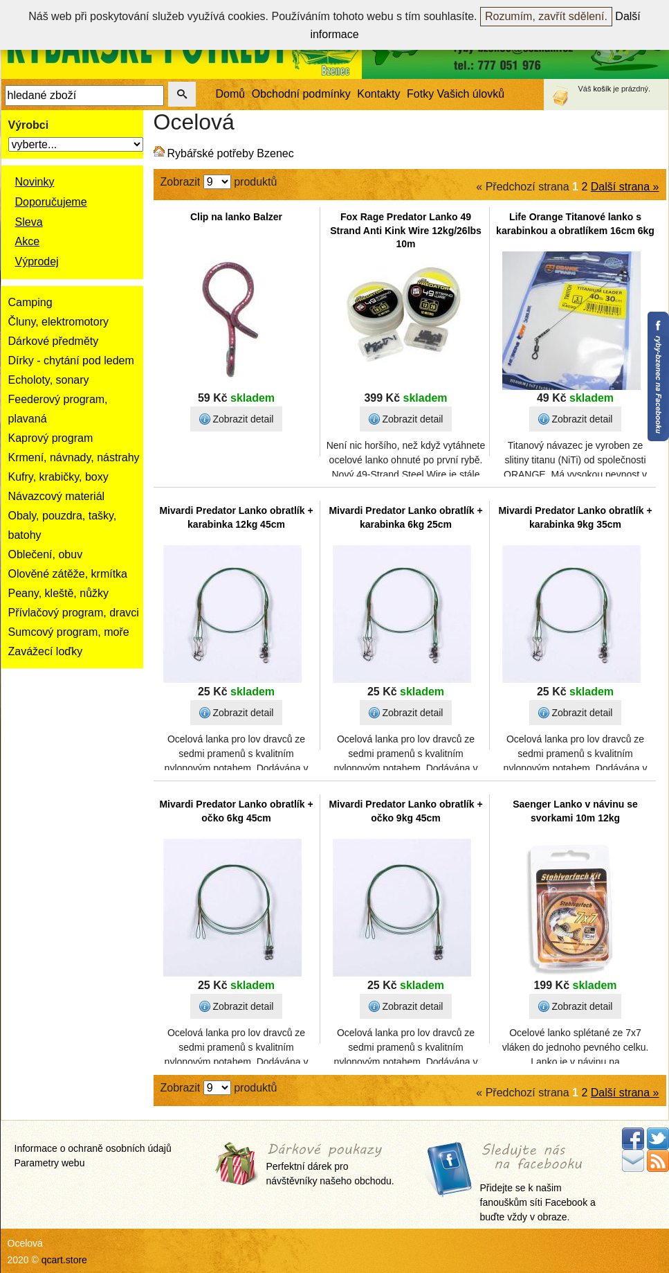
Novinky (35, 182)
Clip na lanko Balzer (236, 216)
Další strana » (625, 187)
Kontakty (378, 94)
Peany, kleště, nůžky (58, 593)
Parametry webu (50, 1162)
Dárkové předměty (53, 341)
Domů (231, 94)
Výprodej (37, 261)
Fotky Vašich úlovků (455, 94)
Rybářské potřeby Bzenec (230, 153)
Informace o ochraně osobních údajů (93, 1148)
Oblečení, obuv (45, 554)
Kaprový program (50, 438)
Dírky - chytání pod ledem (71, 360)
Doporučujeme (51, 202)
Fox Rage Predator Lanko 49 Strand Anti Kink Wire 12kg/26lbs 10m (406, 230)
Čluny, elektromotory (58, 322)
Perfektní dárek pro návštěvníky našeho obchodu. (330, 1165)
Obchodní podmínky (301, 94)
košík (603, 88)
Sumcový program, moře (68, 632)
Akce (27, 241)
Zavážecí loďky (45, 651)
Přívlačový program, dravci (73, 612)
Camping (30, 302)
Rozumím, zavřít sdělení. (546, 16)
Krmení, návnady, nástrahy (74, 457)
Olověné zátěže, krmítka (68, 574)
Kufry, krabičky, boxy (58, 477)
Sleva (29, 222)
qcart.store (64, 1259)
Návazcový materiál (56, 496)
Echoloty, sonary (48, 380)
